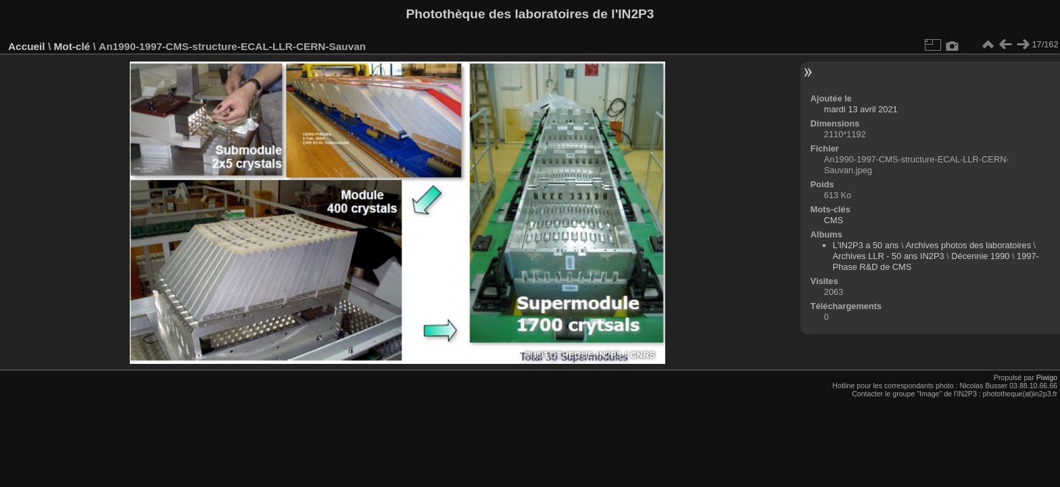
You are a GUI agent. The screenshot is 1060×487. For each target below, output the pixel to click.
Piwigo (1046, 377)
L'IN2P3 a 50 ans (866, 245)
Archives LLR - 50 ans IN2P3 (888, 256)
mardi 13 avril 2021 (861, 109)
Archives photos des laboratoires (968, 245)
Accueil (26, 46)
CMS (833, 220)
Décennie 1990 (980, 256)
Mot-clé (71, 46)
